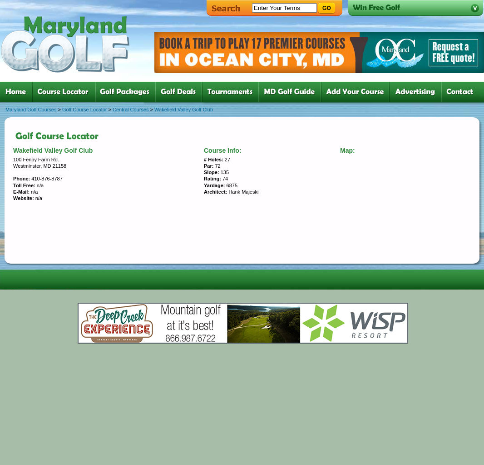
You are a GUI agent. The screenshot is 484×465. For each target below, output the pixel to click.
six (292, 92)
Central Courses (130, 109)
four (181, 92)
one (17, 92)
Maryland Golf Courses (31, 109)
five (232, 92)
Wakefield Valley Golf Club (183, 109)
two (66, 92)
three (128, 92)
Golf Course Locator (84, 109)
